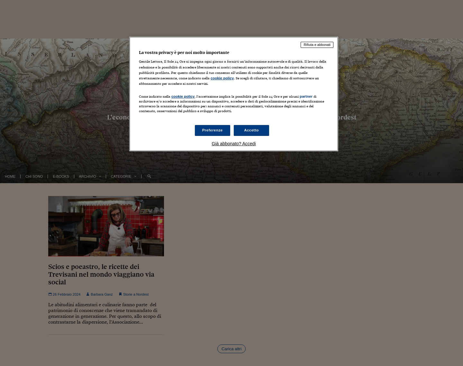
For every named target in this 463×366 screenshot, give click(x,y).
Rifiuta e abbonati (317, 45)
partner (306, 96)
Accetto (251, 130)
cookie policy (222, 78)
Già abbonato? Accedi (234, 143)
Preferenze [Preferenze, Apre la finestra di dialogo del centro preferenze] (212, 130)
